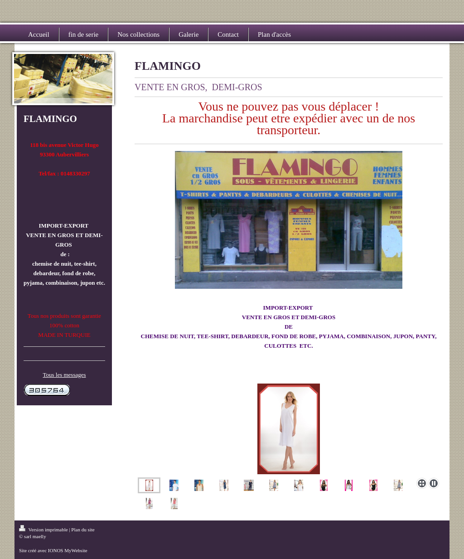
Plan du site (82, 529)
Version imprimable (44, 529)
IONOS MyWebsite (67, 550)
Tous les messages (64, 374)
